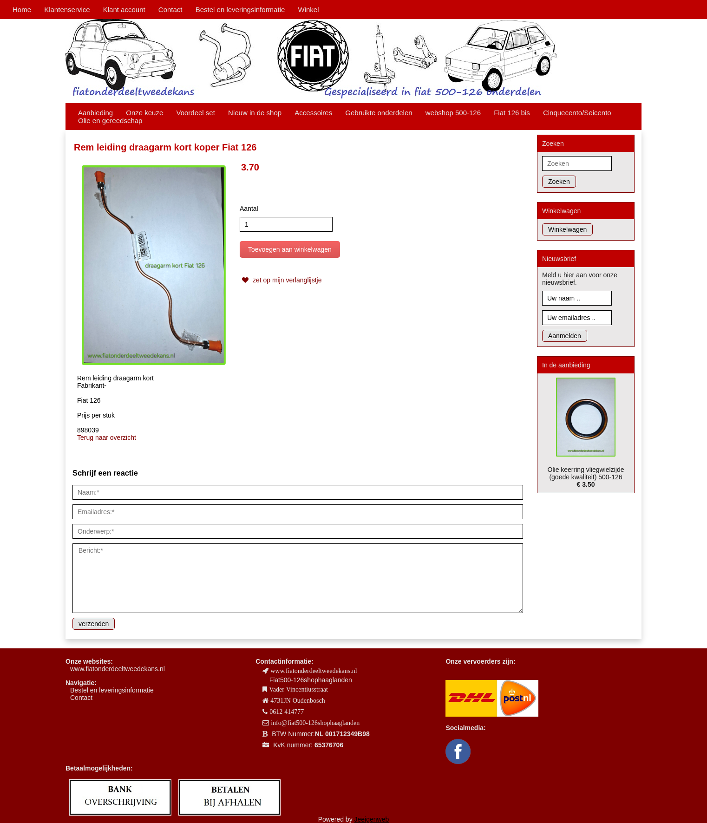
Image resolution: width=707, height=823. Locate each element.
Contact (170, 9)
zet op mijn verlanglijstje (281, 280)
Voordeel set (195, 113)
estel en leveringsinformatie (113, 690)
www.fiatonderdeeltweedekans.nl (117, 669)
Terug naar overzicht (106, 437)
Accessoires (313, 113)
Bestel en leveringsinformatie (240, 9)
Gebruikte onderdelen (378, 113)
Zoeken (559, 181)
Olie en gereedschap (110, 120)
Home (22, 9)
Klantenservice (67, 9)
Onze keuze (144, 113)
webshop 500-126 (453, 113)
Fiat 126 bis (512, 113)
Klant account (124, 9)
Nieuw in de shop (254, 113)
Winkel (308, 9)
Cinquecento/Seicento (577, 113)
